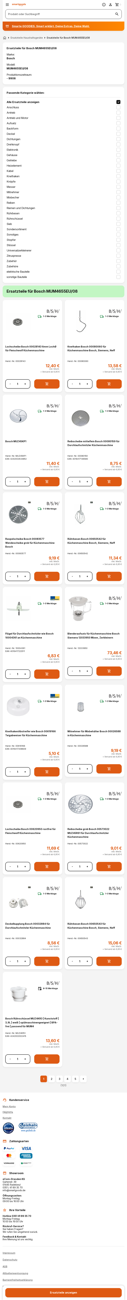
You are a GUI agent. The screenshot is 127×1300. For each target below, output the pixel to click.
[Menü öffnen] (7, 5)
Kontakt (7, 1117)
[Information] (104, 5)
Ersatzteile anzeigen (63, 1292)
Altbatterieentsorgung (15, 1273)
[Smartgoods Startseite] (19, 4)
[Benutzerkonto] (110, 5)
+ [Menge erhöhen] (25, 383)
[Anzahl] (17, 384)
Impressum (9, 1253)
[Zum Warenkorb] (118, 5)
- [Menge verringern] (10, 383)
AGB (5, 1266)
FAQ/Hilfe (8, 1112)
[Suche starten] (117, 14)
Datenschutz (10, 1259)
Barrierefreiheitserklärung (18, 1280)
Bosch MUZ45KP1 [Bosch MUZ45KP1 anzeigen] (15, 441)
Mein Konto (9, 1106)
